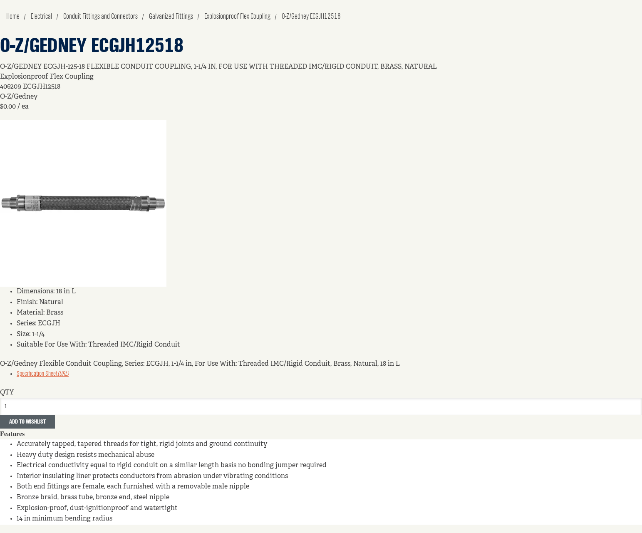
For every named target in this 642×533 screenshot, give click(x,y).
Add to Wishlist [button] (27, 422)
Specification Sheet (43, 374)
